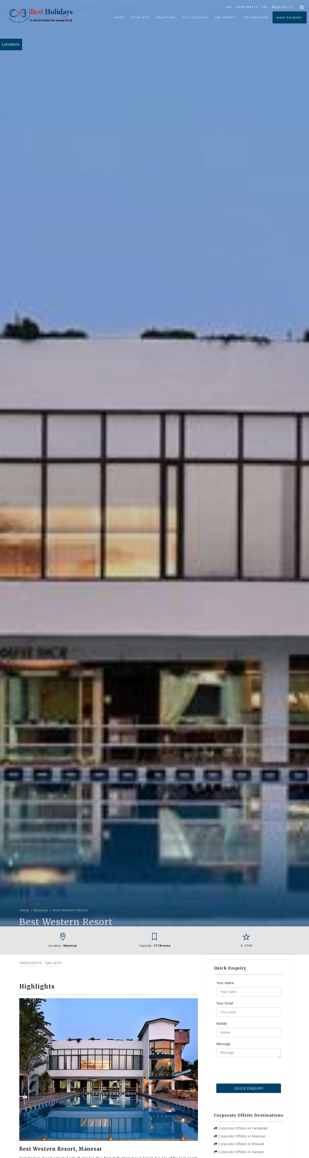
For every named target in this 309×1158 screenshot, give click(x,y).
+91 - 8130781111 (242, 7)
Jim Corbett (226, 17)
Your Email (224, 1003)
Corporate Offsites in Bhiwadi (241, 1144)
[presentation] (253, 1069)
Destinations (256, 17)
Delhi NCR (140, 17)
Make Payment (289, 17)
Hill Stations (195, 17)
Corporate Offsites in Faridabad (242, 1128)
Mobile (221, 1023)
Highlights (30, 962)
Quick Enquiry (248, 1088)
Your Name (225, 983)
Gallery (53, 962)
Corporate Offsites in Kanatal (241, 1152)
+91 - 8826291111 (277, 7)
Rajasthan (165, 17)
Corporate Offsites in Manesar (242, 1136)
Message (223, 1043)
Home (119, 17)
